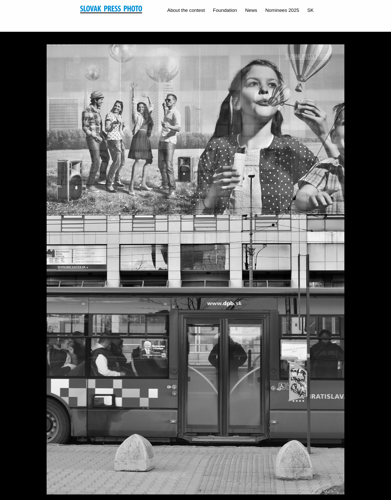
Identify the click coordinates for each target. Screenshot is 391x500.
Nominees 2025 (282, 10)
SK (310, 10)
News (251, 10)
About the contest (186, 10)
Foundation (225, 10)
